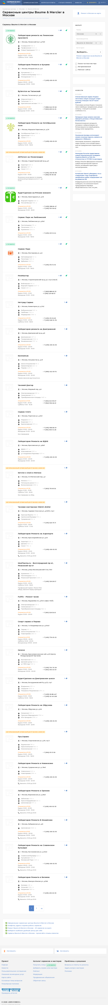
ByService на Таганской (29, 91)
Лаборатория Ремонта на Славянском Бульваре (36, 847)
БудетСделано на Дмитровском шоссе (36, 678)
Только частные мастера (87, 63)
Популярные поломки (10, 984)
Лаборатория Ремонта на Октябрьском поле (37, 124)
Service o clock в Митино (29, 473)
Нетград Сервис (25, 302)
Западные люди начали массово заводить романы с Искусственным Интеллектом (88, 119)
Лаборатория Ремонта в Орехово (34, 791)
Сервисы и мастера (30, 2)
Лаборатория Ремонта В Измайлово (35, 820)
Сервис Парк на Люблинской (32, 217)
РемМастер (23, 276)
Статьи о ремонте (65, 2)
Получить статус (39, 965)
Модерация (37, 974)
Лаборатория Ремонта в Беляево (34, 877)
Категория (80, 48)
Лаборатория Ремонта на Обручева (35, 705)
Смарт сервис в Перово (29, 621)
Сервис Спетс (24, 412)
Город (78, 29)
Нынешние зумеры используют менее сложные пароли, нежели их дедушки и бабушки (88, 137)
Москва (23, 9)
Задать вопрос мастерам (74, 968)
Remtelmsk (23, 356)
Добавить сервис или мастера (45, 968)
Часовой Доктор (25, 385)
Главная (5, 965)
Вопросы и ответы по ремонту (76, 965)
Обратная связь (39, 980)
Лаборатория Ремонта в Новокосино (35, 763)
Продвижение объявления (44, 977)
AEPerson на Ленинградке (30, 157)
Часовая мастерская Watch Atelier (34, 507)
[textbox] (89, 34)
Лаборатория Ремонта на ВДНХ (33, 441)
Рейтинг (36, 971)
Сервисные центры (11, 9)
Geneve (21, 650)
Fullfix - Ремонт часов (28, 597)
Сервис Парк (24, 249)
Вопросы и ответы (48, 2)
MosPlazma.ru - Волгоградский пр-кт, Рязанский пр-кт (35, 564)
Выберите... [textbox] (82, 52)
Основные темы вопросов (12, 980)
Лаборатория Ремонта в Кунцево (34, 65)
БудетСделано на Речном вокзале (34, 193)
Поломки (68, 971)
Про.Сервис (23, 737)
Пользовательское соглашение (14, 971)
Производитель (82, 39)
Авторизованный (84, 66)
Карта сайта (6, 977)
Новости (78, 2)
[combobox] (89, 34)
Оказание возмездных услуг (13, 974)
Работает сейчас (84, 69)
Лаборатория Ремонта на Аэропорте (35, 534)
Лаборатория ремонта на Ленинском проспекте (35, 37)
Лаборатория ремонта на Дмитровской (37, 329)
